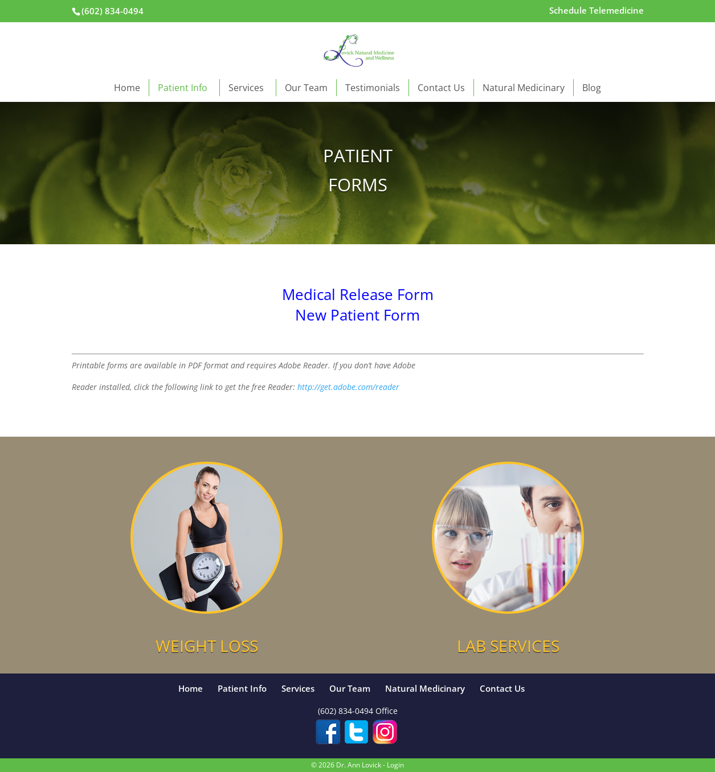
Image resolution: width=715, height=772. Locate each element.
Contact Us (441, 87)
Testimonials (372, 87)
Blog (591, 87)
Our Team (306, 87)
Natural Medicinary (524, 87)
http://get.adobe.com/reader (348, 386)
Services (247, 87)
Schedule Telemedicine (596, 11)
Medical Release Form (358, 294)
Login (395, 765)
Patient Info (184, 87)
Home (127, 87)
